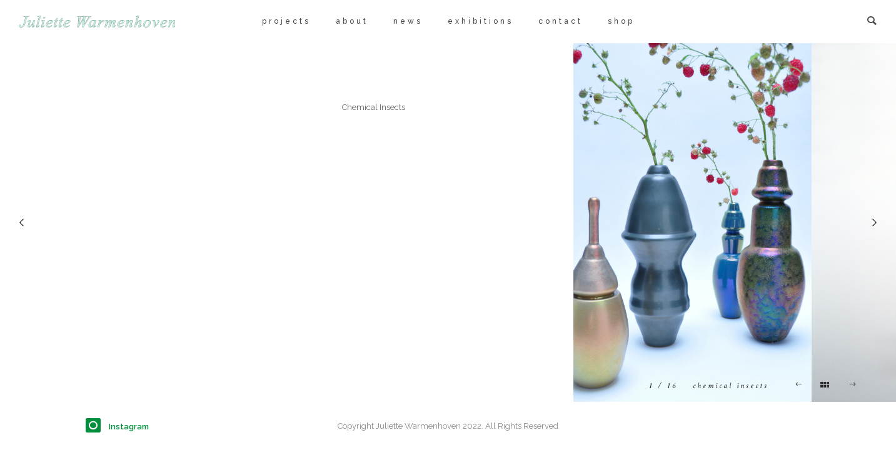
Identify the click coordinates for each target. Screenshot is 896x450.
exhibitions (480, 21)
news (408, 21)
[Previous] (25, 222)
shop (621, 21)
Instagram (129, 426)
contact (560, 21)
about (352, 21)
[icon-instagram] (96, 426)
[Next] (871, 222)
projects (286, 21)
